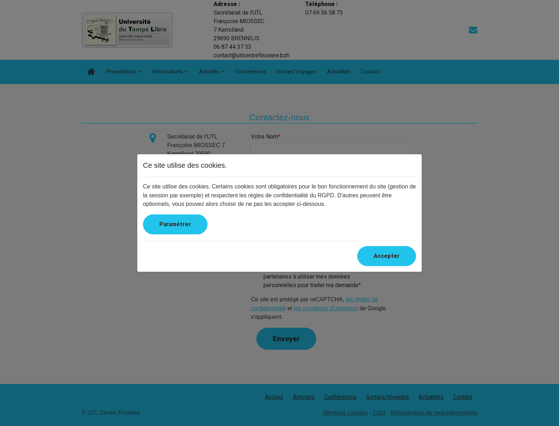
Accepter (387, 256)
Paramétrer (175, 224)
